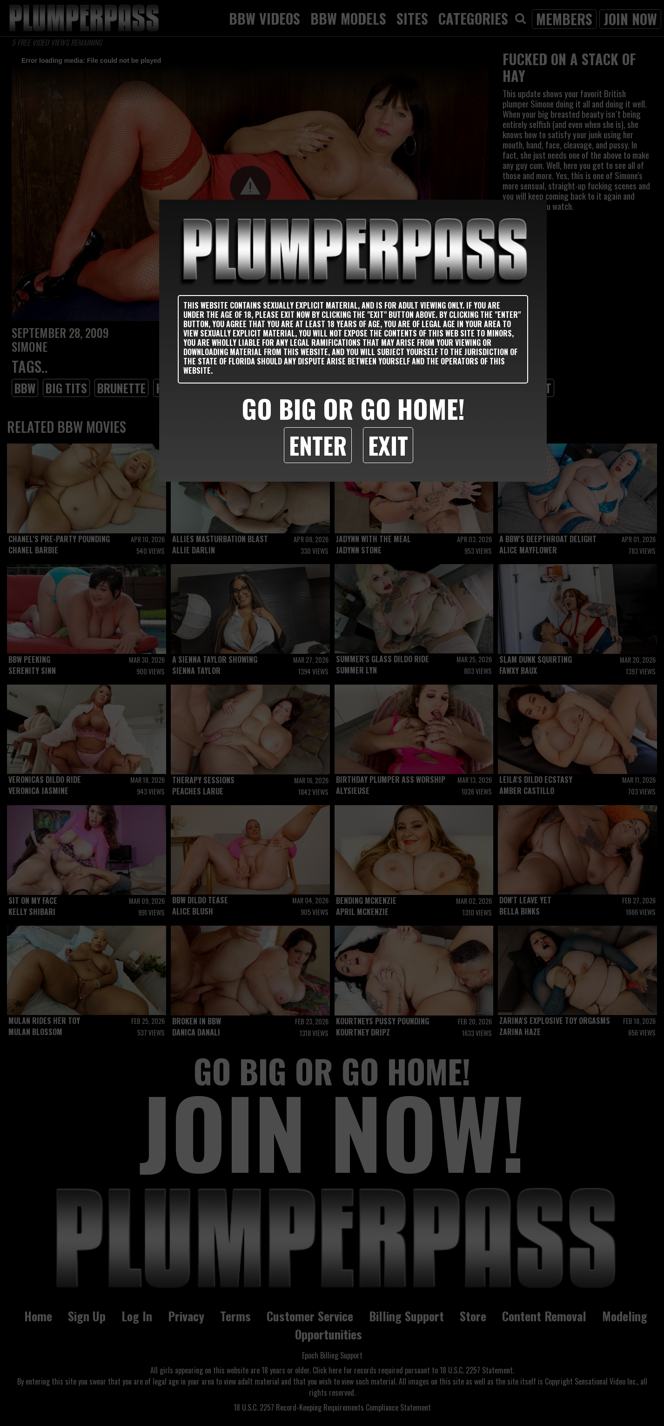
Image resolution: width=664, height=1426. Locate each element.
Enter (318, 445)
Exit (388, 445)
